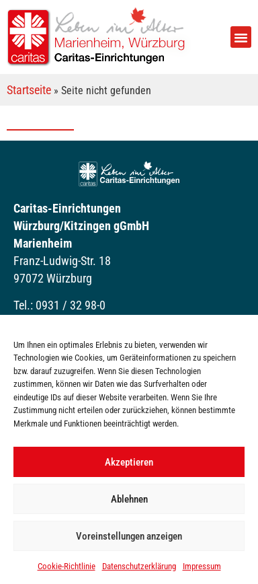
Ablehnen (129, 499)
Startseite (29, 90)
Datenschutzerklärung (139, 566)
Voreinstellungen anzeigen (129, 536)
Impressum (202, 566)
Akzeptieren (129, 462)
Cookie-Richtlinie (66, 566)
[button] (241, 37)
